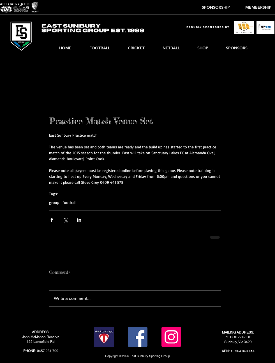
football (69, 202)
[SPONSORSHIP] (216, 7)
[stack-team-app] (104, 337)
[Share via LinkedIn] (79, 219)
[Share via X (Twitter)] (65, 219)
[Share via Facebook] (51, 219)
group (54, 202)
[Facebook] (137, 337)
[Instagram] (171, 337)
